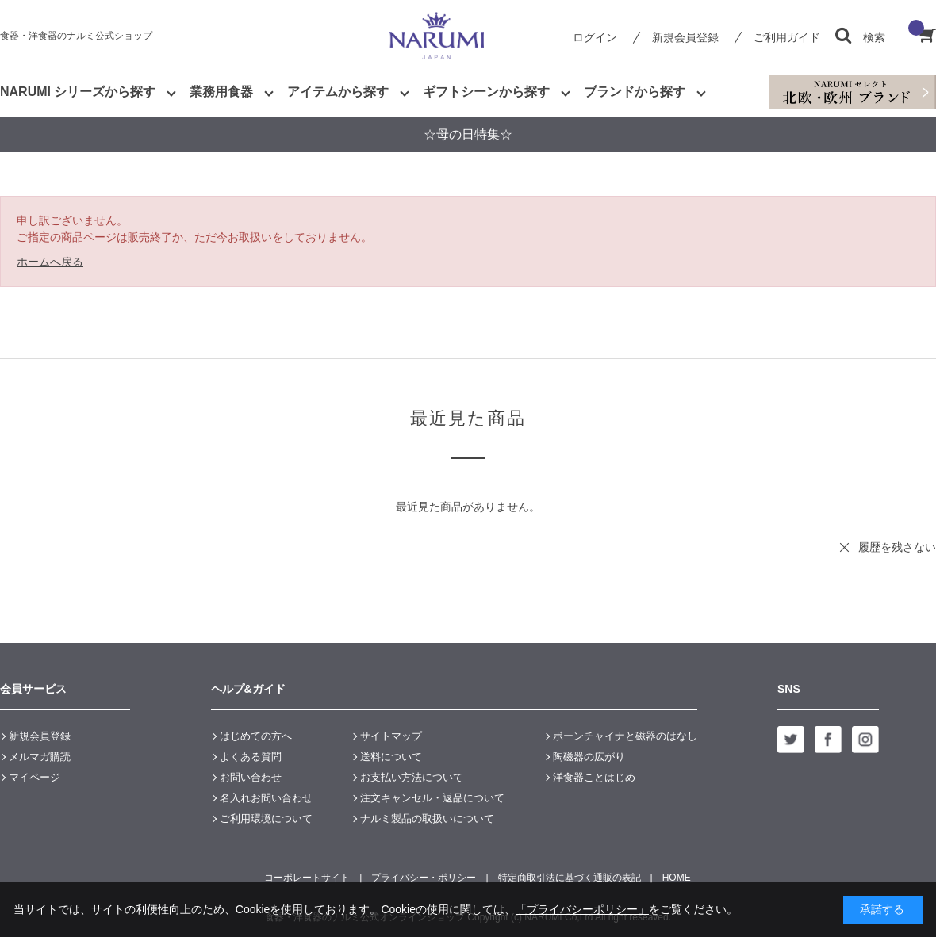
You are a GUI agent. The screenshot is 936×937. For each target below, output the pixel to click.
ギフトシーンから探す (486, 91)
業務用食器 (221, 91)
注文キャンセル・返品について (432, 798)
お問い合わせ (251, 777)
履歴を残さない (897, 547)
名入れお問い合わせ (266, 798)
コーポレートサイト (307, 877)
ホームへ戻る (50, 261)
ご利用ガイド (787, 37)
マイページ (34, 777)
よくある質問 (251, 757)
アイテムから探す (338, 91)
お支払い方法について (411, 777)
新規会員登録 (685, 37)
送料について (391, 757)
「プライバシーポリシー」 (582, 909)
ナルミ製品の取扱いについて (427, 818)
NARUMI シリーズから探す (77, 91)
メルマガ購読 (40, 757)
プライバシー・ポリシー (423, 877)
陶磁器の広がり (589, 757)
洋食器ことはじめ (594, 777)
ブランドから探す (634, 91)
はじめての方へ (256, 736)
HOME (676, 877)
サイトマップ (391, 736)
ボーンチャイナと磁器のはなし (625, 736)
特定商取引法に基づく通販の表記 (569, 877)
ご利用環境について (266, 818)
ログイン (595, 37)
